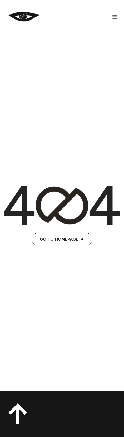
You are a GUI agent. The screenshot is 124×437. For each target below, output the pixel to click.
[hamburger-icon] (115, 14)
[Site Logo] (23, 13)
